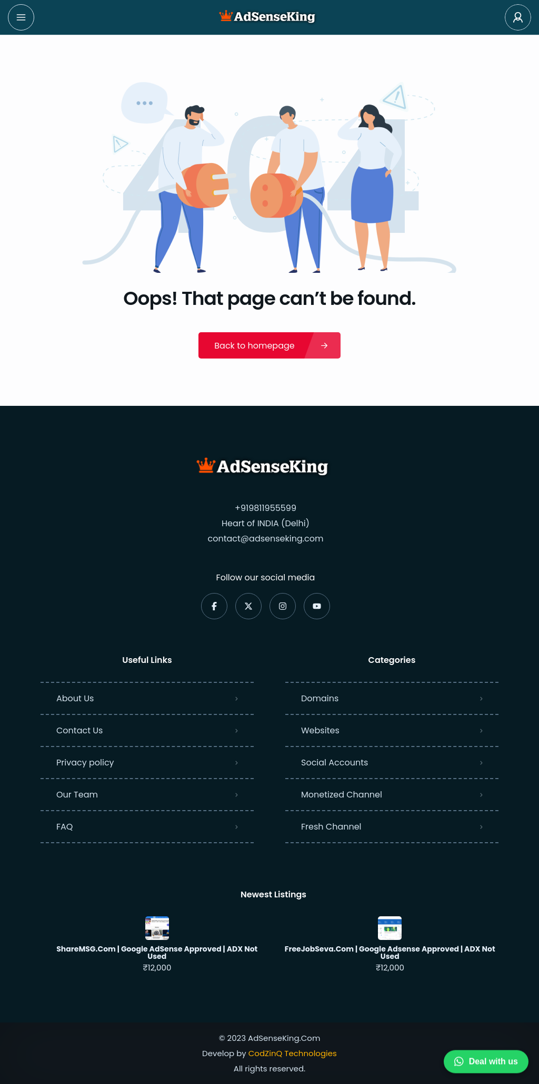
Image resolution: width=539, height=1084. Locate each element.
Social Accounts (334, 762)
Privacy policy (85, 762)
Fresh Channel (331, 827)
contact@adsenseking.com (265, 539)
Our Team (77, 795)
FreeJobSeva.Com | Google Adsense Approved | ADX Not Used (390, 952)
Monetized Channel (341, 795)
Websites (320, 730)
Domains (319, 698)
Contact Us (79, 730)
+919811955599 (265, 508)
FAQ (64, 827)
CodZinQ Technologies (292, 1053)
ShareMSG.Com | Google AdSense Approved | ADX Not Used (156, 952)
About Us (75, 698)
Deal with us (486, 1061)
